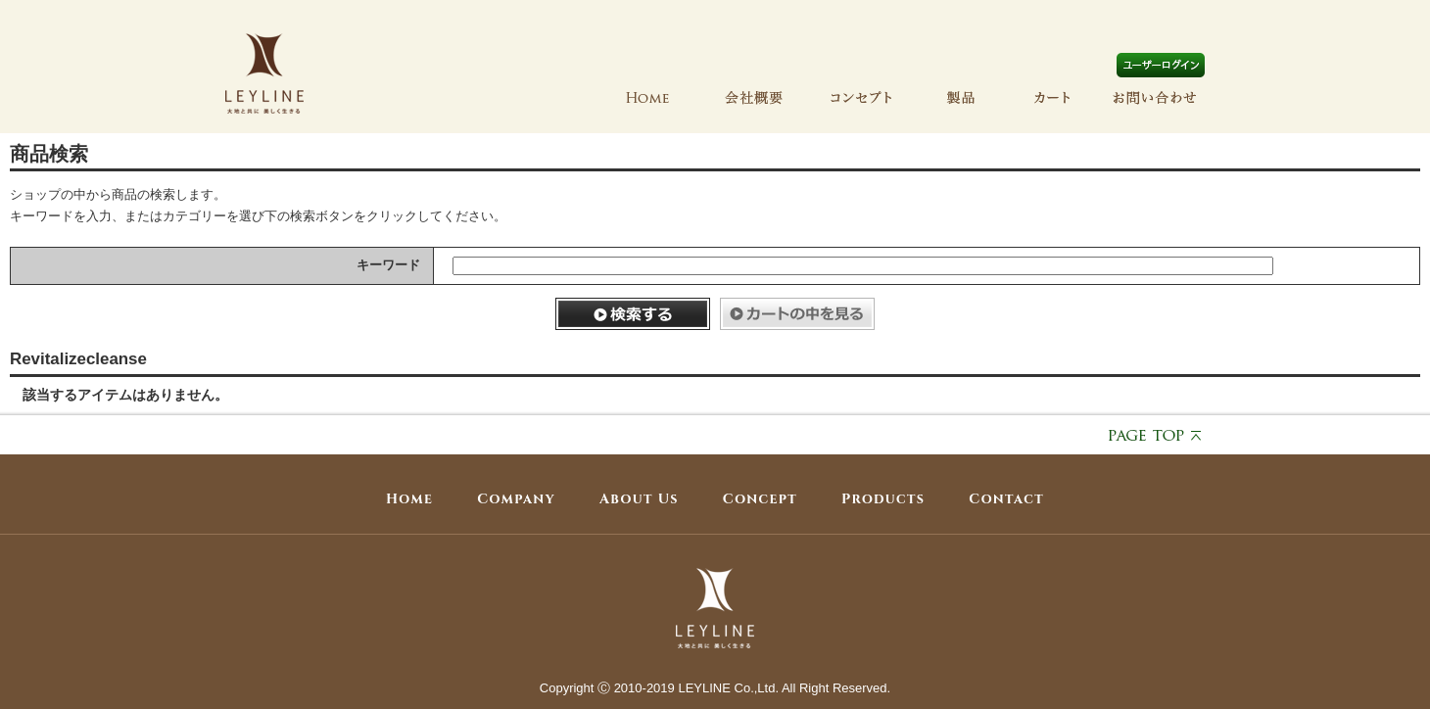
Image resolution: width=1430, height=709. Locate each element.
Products (883, 499)
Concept (760, 499)
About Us (639, 499)
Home (409, 499)
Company (516, 499)
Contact (1006, 499)
